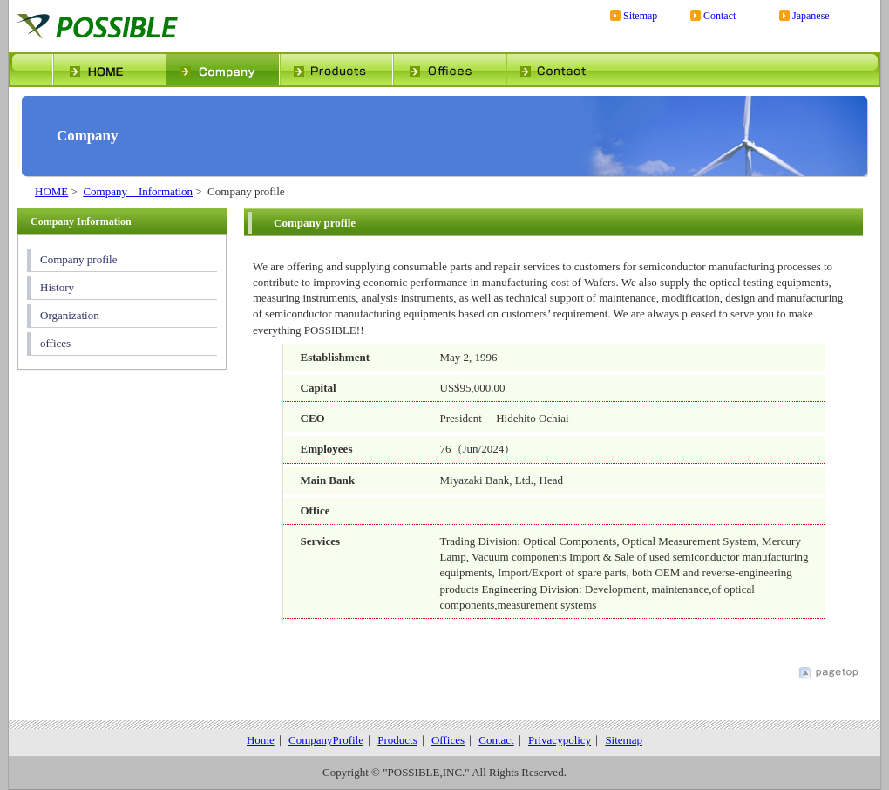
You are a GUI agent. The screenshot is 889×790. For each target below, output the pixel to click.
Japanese (811, 16)
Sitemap (640, 16)
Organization (69, 315)
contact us (562, 69)
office (449, 69)
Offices (448, 739)
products (335, 69)
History (57, 287)
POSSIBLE (152, 26)
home (109, 69)
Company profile (78, 259)
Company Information (138, 191)
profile (222, 69)
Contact (719, 16)
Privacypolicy (559, 739)
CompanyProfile (325, 739)
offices (55, 343)
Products (397, 739)
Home (261, 739)
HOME (51, 191)
